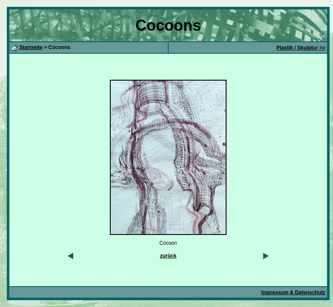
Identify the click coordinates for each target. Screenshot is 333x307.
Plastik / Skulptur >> (300, 48)
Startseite (31, 47)
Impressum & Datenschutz (293, 292)
